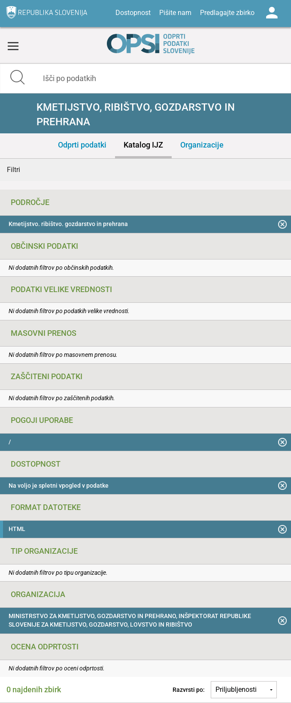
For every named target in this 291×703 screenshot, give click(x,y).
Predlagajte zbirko (227, 13)
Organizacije (202, 144)
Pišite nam (175, 13)
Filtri (13, 170)
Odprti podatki (82, 144)
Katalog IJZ (143, 144)
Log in (272, 13)
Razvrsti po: (189, 689)
